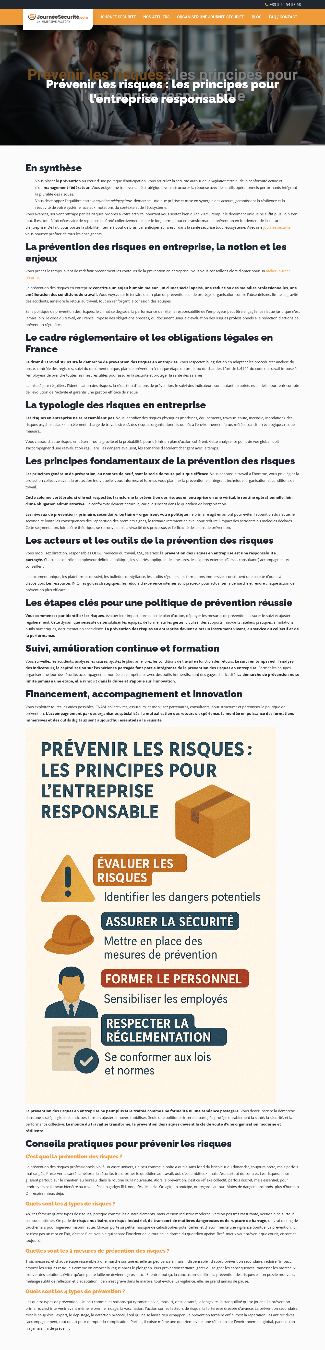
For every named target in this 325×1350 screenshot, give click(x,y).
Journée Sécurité (118, 17)
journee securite (276, 227)
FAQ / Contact (283, 17)
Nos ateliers (156, 17)
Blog (257, 17)
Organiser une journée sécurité (210, 17)
